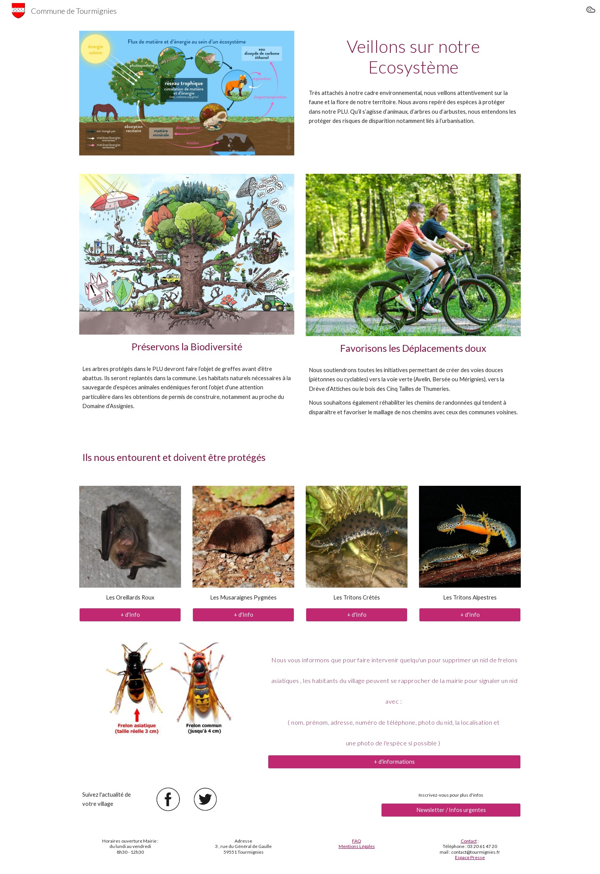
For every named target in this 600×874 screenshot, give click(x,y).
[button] (591, 11)
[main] (413, 57)
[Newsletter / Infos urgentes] (451, 810)
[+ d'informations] (394, 761)
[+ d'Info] (130, 614)
